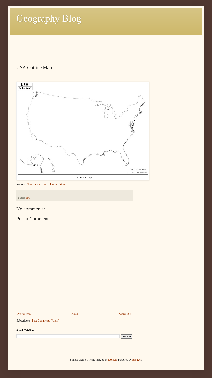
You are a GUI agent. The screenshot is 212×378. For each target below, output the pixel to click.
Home (75, 313)
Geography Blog (48, 18)
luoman (112, 359)
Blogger (136, 359)
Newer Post (24, 313)
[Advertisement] (90, 44)
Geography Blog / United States (47, 184)
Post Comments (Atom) (45, 320)
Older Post (125, 313)
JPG (28, 197)
